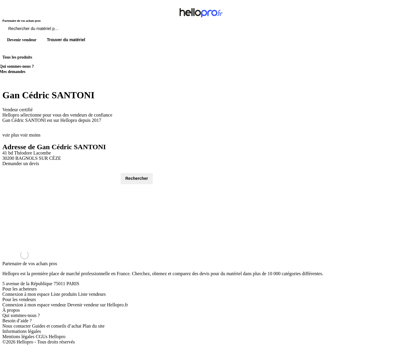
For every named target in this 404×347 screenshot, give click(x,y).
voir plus (10, 134)
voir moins (30, 134)
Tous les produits (17, 57)
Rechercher (136, 178)
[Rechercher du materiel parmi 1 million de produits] (66, 30)
